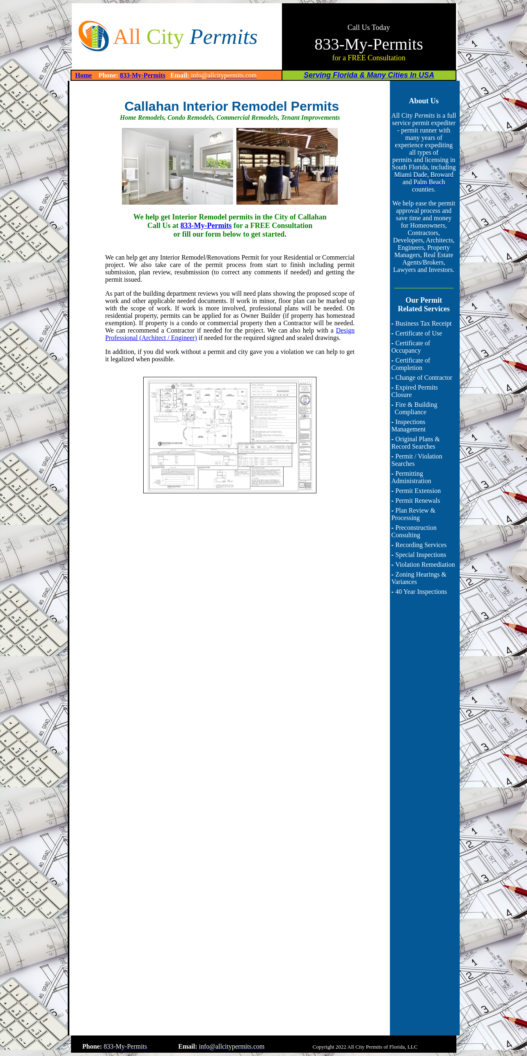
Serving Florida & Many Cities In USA (369, 75)
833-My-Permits (142, 75)
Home (83, 75)
